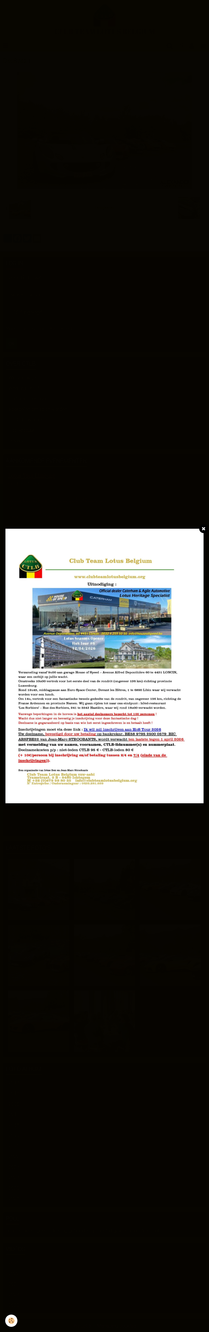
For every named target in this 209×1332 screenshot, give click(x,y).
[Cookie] (11, 1321)
